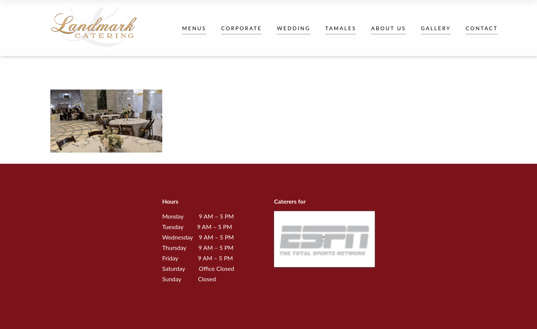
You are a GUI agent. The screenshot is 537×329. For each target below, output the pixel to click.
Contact (482, 28)
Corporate (241, 28)
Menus (194, 28)
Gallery (436, 28)
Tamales (340, 28)
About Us (388, 28)
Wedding (293, 28)
